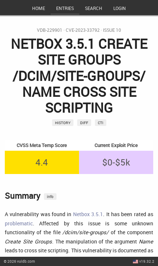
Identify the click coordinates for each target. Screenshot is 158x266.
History (63, 122)
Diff (84, 122)
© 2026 (19, 261)
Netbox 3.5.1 (88, 214)
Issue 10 (112, 30)
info (50, 196)
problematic (19, 223)
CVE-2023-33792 (83, 30)
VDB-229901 (49, 30)
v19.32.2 (146, 261)
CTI (100, 122)
